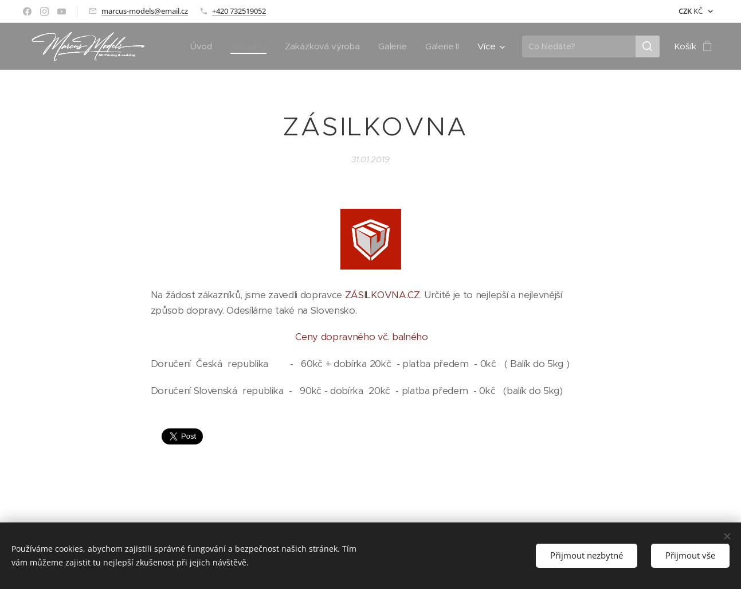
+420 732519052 (239, 11)
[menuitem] (200, 46)
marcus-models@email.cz (144, 11)
